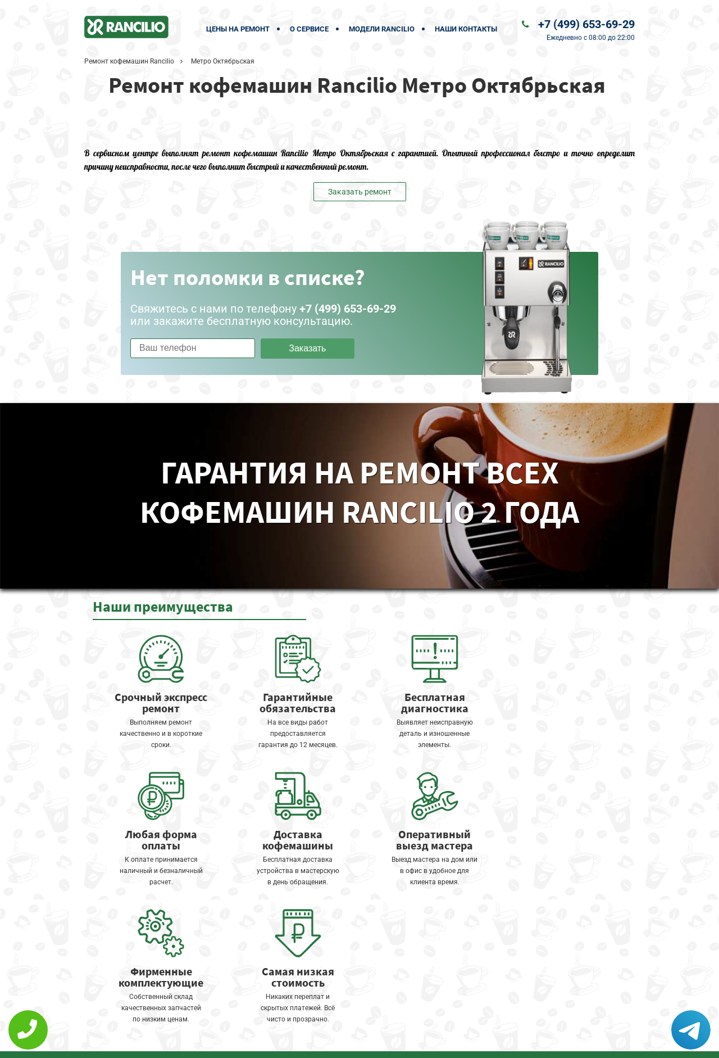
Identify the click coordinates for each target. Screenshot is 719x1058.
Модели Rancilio (382, 29)
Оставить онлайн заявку (393, 1016)
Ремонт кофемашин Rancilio (129, 61)
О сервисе (309, 29)
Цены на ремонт (238, 29)
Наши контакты (466, 29)
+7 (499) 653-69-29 (586, 24)
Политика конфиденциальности (280, 1042)
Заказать (307, 348)
